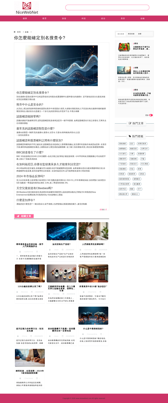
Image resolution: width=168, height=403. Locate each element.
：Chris (22, 336)
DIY (139, 189)
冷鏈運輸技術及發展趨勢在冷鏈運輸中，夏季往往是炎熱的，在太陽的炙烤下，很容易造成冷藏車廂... (133, 57)
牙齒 (143, 159)
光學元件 (144, 148)
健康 (25, 18)
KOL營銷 (144, 164)
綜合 (103, 18)
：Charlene (89, 292)
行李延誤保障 (124, 184)
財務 (139, 169)
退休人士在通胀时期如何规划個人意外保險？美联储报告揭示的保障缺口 (141, 74)
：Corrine (86, 250)
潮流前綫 (131, 34)
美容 (123, 18)
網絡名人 (135, 194)
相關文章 (24, 216)
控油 (132, 169)
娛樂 (140, 34)
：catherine (26, 252)
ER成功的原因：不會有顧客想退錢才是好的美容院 (142, 95)
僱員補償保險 (124, 179)
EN (24, 24)
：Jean (54, 250)
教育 (44, 18)
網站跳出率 (123, 194)
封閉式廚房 (142, 143)
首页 (19, 32)
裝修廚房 (132, 174)
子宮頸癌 (122, 164)
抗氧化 (142, 174)
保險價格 (122, 169)
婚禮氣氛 (122, 148)
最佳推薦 (121, 34)
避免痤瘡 (122, 143)
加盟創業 (141, 153)
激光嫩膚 (137, 184)
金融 (142, 18)
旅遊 (64, 18)
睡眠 (132, 189)
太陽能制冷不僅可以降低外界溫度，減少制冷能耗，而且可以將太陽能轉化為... (141, 50)
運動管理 (122, 159)
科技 (84, 18)
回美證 (121, 174)
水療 (132, 153)
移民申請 (122, 189)
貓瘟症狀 (133, 148)
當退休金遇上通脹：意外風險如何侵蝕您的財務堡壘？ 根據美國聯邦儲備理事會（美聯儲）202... (134, 79)
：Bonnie (22, 292)
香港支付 (133, 164)
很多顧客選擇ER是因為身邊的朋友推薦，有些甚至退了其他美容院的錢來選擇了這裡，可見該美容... (134, 101)
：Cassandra (89, 334)
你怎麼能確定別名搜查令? (39, 37)
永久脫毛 (122, 153)
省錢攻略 (133, 159)
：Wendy (54, 294)
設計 (132, 143)
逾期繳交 (137, 179)
